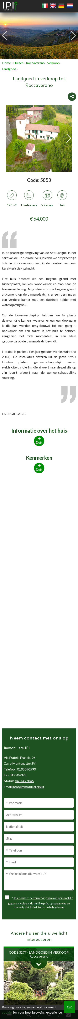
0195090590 (26, 769)
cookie (7, 1012)
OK (69, 1007)
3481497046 (24, 781)
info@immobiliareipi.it (28, 787)
